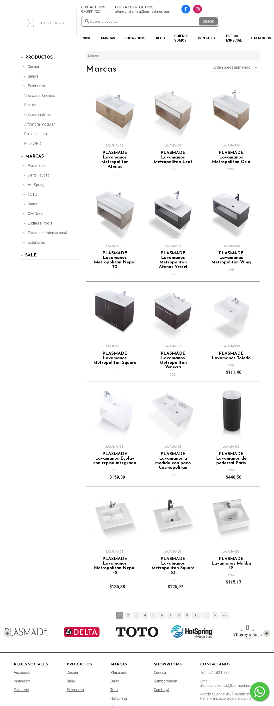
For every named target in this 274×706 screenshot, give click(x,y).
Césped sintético (38, 114)
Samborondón (165, 681)
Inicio (86, 38)
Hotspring (118, 698)
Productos (36, 57)
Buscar (208, 21)
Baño (71, 681)
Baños (30, 76)
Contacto (207, 38)
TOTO (29, 194)
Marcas (108, 38)
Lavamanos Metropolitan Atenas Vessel (173, 260)
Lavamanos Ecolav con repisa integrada (115, 458)
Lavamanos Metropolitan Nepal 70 (115, 260)
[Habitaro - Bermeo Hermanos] (45, 22)
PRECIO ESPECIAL (234, 38)
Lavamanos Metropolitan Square (115, 358)
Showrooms (136, 38)
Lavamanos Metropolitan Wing (231, 258)
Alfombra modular (39, 124)
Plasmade (33, 165)
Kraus (29, 204)
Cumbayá (161, 690)
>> (224, 615)
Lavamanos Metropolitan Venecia (173, 360)
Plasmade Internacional (44, 233)
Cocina (30, 66)
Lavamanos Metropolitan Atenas (115, 160)
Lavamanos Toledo (231, 355)
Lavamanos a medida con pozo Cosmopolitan (173, 461)
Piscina (30, 105)
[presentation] (7, 633)
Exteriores (33, 86)
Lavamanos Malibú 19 (231, 563)
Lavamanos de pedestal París (231, 458)
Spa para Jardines (39, 95)
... (206, 615)
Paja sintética (35, 134)
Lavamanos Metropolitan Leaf (173, 157)
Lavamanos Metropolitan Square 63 (173, 566)
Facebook (22, 672)
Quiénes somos (181, 38)
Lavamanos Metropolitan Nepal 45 (115, 566)
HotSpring (33, 185)
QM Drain (32, 213)
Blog (160, 38)
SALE (28, 255)
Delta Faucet (35, 175)
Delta (114, 681)
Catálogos (261, 38)
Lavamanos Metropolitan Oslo (231, 157)
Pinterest (21, 690)
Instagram (22, 681)
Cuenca (160, 672)
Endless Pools (37, 223)
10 (196, 615)
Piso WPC (32, 143)
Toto (114, 690)
